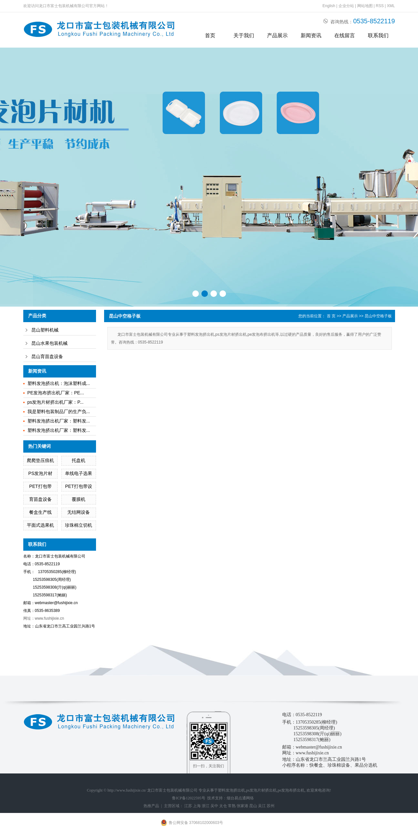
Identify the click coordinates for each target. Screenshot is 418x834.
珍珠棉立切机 (78, 525)
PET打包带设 (78, 486)
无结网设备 (78, 512)
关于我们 (243, 35)
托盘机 (78, 460)
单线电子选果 (78, 473)
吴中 (214, 806)
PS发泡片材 (40, 473)
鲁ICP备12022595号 (188, 798)
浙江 (205, 806)
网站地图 (365, 6)
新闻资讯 (311, 35)
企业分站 (346, 6)
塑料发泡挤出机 (231, 790)
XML (391, 6)
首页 (210, 35)
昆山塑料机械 (45, 330)
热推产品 (151, 806)
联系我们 (378, 35)
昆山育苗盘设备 (47, 356)
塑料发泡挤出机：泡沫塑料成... (58, 383)
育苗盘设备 (40, 499)
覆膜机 (78, 499)
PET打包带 (40, 486)
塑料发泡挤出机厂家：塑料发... (58, 420)
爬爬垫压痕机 (40, 460)
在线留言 (344, 35)
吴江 (262, 806)
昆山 (253, 806)
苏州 (270, 806)
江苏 (188, 806)
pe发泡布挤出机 (291, 790)
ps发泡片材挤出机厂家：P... (55, 402)
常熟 (232, 806)
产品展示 (277, 35)
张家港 (242, 806)
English (329, 6)
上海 (197, 806)
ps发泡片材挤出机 (261, 790)
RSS (380, 6)
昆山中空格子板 (378, 316)
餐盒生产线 (40, 512)
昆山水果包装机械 (49, 343)
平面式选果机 (40, 525)
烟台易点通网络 (240, 798)
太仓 (223, 806)
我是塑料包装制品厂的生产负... (58, 411)
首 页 (331, 316)
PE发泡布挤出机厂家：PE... (55, 392)
